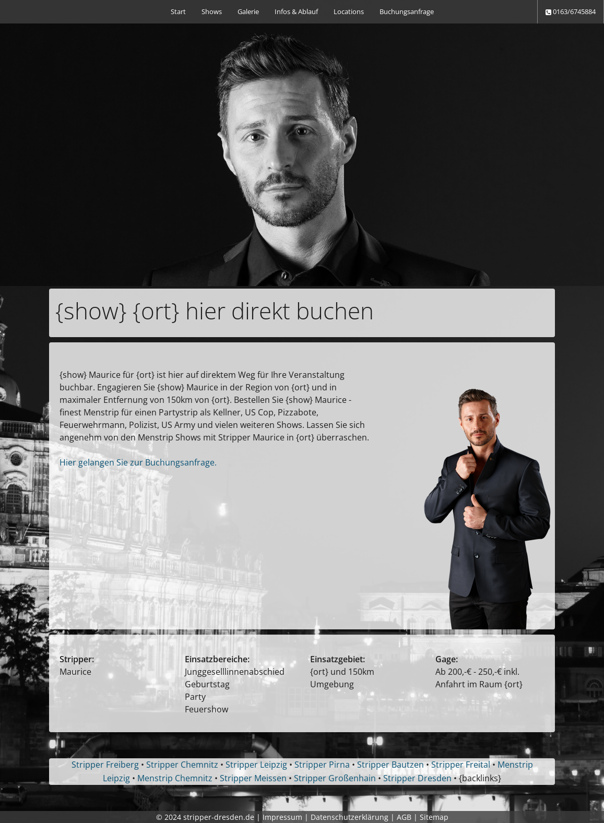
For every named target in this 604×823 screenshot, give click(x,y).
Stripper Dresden (417, 778)
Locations (349, 11)
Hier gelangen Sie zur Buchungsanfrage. (138, 462)
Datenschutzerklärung (349, 817)
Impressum (282, 817)
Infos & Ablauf (296, 11)
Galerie (248, 11)
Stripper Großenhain (335, 778)
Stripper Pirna (322, 764)
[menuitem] (178, 11)
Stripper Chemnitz (182, 764)
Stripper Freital (460, 764)
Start (178, 11)
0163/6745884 (571, 11)
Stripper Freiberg (105, 764)
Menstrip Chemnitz (174, 778)
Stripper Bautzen (390, 764)
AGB (404, 817)
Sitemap (434, 817)
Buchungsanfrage (407, 11)
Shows (212, 11)
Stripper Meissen (253, 778)
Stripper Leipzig (256, 764)
